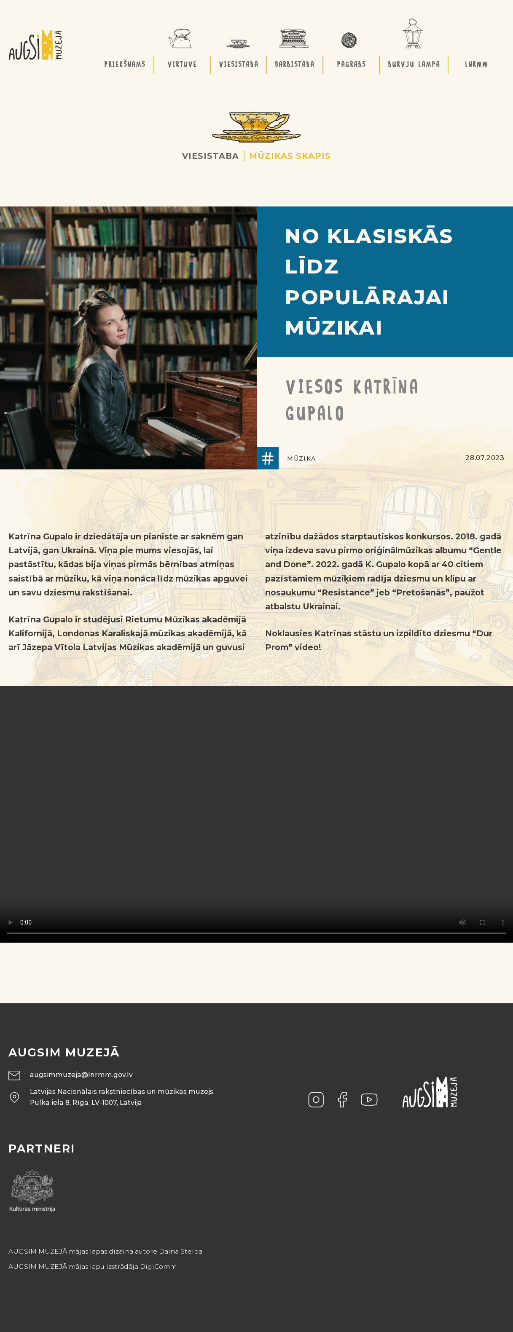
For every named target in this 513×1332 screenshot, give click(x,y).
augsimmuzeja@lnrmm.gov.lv (81, 1075)
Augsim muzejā (64, 1052)
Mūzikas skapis (290, 156)
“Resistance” (345, 592)
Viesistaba (210, 156)
